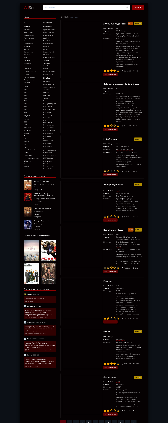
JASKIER (46, 60)
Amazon (27, 136)
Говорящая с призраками (35, 333)
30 (134, 320)
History (26, 152)
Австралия (104, 31)
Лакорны (46, 95)
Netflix (26, 119)
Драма (26, 74)
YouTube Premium (30, 150)
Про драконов (48, 125)
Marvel (26, 166)
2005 (98, 147)
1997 (97, 28)
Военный (27, 63)
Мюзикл (27, 83)
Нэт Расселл (101, 121)
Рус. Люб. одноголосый (105, 153)
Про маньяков (48, 166)
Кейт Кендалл (101, 297)
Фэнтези (27, 55)
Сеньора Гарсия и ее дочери (36, 317)
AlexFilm (46, 49)
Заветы (29, 301)
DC (25, 169)
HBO (25, 125)
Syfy (25, 139)
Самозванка (90, 284)
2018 (25, 112)
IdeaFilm (46, 55)
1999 (97, 182)
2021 (25, 104)
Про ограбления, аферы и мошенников (49, 156)
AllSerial (66, 17)
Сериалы (46, 81)
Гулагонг (88, 214)
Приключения (29, 38)
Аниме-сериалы (49, 87)
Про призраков (49, 130)
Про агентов (47, 169)
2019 (25, 109)
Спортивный (28, 43)
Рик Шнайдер (123, 192)
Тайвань (119, 184)
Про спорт (47, 136)
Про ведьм (47, 117)
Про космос (47, 101)
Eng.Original (100, 36)
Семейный (28, 41)
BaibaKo (46, 46)
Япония (126, 184)
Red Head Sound (49, 71)
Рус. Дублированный (104, 118)
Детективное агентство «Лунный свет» (40, 350)
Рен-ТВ (129, 34)
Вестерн (27, 60)
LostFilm (46, 38)
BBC (25, 122)
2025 (25, 92)
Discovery (27, 161)
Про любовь (47, 106)
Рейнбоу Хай (90, 108)
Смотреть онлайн (135, 57)
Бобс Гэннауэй (111, 192)
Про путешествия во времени (49, 151)
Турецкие (46, 98)
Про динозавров (49, 128)
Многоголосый (48, 32)
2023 (25, 98)
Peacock (27, 164)
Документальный (30, 71)
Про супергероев (49, 104)
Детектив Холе (31, 366)
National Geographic (31, 158)
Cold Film (46, 66)
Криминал (28, 66)
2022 (25, 101)
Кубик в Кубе (48, 43)
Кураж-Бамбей (48, 52)
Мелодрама (28, 32)
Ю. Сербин (121, 34)
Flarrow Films (48, 74)
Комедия (27, 29)
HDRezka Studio (49, 57)
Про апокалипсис (48, 139)
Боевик (26, 57)
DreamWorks (28, 155)
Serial (31, 7)
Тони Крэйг (100, 192)
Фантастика (28, 52)
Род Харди (100, 39)
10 (121, 320)
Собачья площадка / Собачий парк (103, 67)
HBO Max (27, 127)
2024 (25, 95)
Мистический (29, 35)
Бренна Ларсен (112, 121)
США (98, 31)
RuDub (45, 69)
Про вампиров (48, 115)
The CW (26, 141)
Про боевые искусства (47, 147)
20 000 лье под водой (95, 24)
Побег (86, 250)
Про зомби (47, 112)
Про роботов (48, 133)
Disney (26, 133)
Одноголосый (48, 35)
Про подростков (49, 109)
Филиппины (134, 184)
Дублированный (49, 29)
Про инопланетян (48, 121)
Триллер (27, 46)
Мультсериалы (48, 84)
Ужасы (26, 49)
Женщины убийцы (94, 142)
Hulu (26, 147)
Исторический (29, 77)
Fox (25, 144)
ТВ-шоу (46, 90)
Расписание (47, 22)
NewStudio (47, 41)
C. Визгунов (117, 187)
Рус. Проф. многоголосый (106, 34)
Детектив (27, 69)
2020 (25, 106)
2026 (25, 90)
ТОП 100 (27, 22)
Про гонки (47, 143)
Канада (98, 184)
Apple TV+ (27, 130)
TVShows (46, 63)
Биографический (30, 80)
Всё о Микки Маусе (94, 177)
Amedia (99, 260)
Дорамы (46, 92)
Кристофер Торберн (104, 155)
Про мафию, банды (47, 162)
